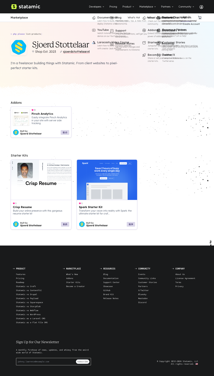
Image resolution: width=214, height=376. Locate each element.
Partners (143, 286)
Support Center (111, 282)
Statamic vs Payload (27, 298)
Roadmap (20, 282)
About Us (180, 274)
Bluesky (142, 294)
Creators (186, 17)
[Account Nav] (200, 6)
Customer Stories (147, 282)
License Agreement (185, 278)
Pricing (20, 278)
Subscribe (82, 361)
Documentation (111, 278)
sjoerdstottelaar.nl (76, 52)
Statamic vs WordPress (28, 314)
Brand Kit (108, 294)
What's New (72, 274)
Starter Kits (168, 17)
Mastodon (143, 298)
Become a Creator (75, 286)
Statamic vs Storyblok (28, 306)
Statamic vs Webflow (27, 310)
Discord (142, 302)
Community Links (147, 278)
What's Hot (134, 17)
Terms (178, 282)
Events (141, 274)
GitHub (106, 290)
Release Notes (111, 298)
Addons (151, 17)
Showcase (108, 286)
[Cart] (200, 17)
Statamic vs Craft (26, 286)
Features (20, 274)
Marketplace (19, 17)
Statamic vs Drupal (26, 294)
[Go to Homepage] (25, 6)
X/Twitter (143, 290)
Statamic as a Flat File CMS (32, 322)
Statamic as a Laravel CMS (30, 318)
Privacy (179, 286)
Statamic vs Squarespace (29, 302)
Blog (105, 274)
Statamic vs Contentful (29, 290)
